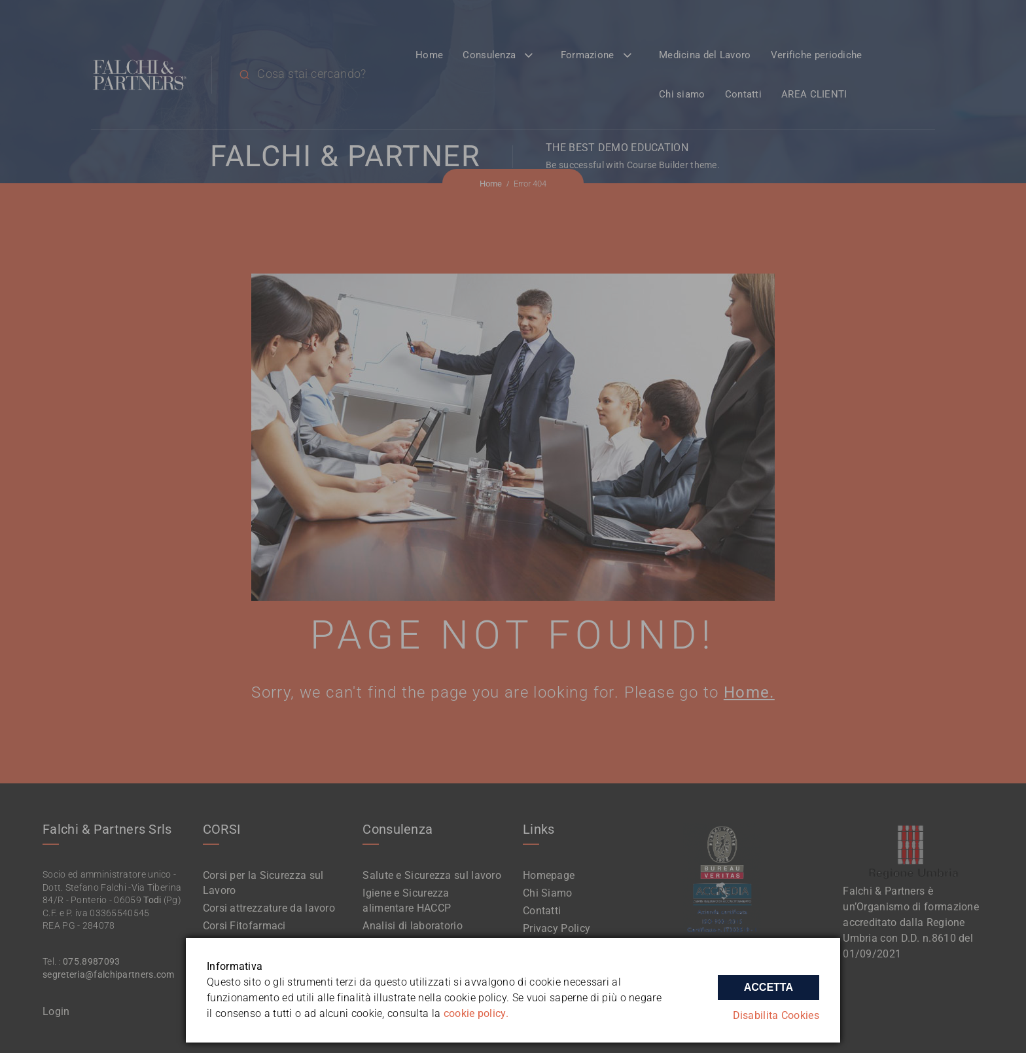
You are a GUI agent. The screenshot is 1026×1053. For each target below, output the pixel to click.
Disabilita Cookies (776, 1015)
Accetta (768, 986)
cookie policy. (476, 1013)
